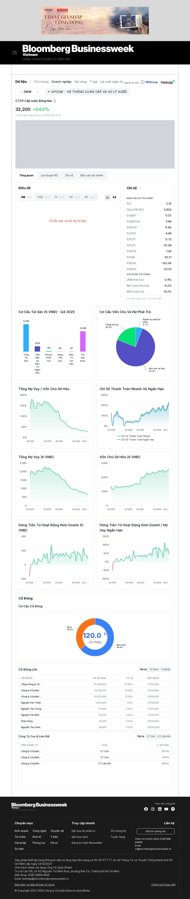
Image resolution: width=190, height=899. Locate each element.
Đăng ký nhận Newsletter (87, 842)
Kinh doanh (21, 830)
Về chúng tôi (118, 830)
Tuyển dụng (118, 836)
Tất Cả (143, 669)
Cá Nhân (165, 669)
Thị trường (41, 82)
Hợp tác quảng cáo (155, 831)
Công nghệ (39, 830)
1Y (60, 197)
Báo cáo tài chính (92, 175)
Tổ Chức (154, 669)
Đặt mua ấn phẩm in (83, 830)
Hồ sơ (53, 842)
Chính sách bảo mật (163, 884)
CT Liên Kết (164, 736)
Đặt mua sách (80, 836)
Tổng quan (26, 175)
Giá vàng (80, 82)
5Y (90, 197)
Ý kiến (54, 836)
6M (27, 197)
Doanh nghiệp (61, 82)
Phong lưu (39, 842)
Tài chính (20, 836)
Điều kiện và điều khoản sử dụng (35, 884)
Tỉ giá (93, 82)
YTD (43, 197)
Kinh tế (37, 836)
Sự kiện (19, 848)
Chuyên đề (57, 830)
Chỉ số (69, 175)
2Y (74, 197)
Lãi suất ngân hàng (113, 82)
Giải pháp (20, 842)
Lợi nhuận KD (49, 175)
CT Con (151, 736)
